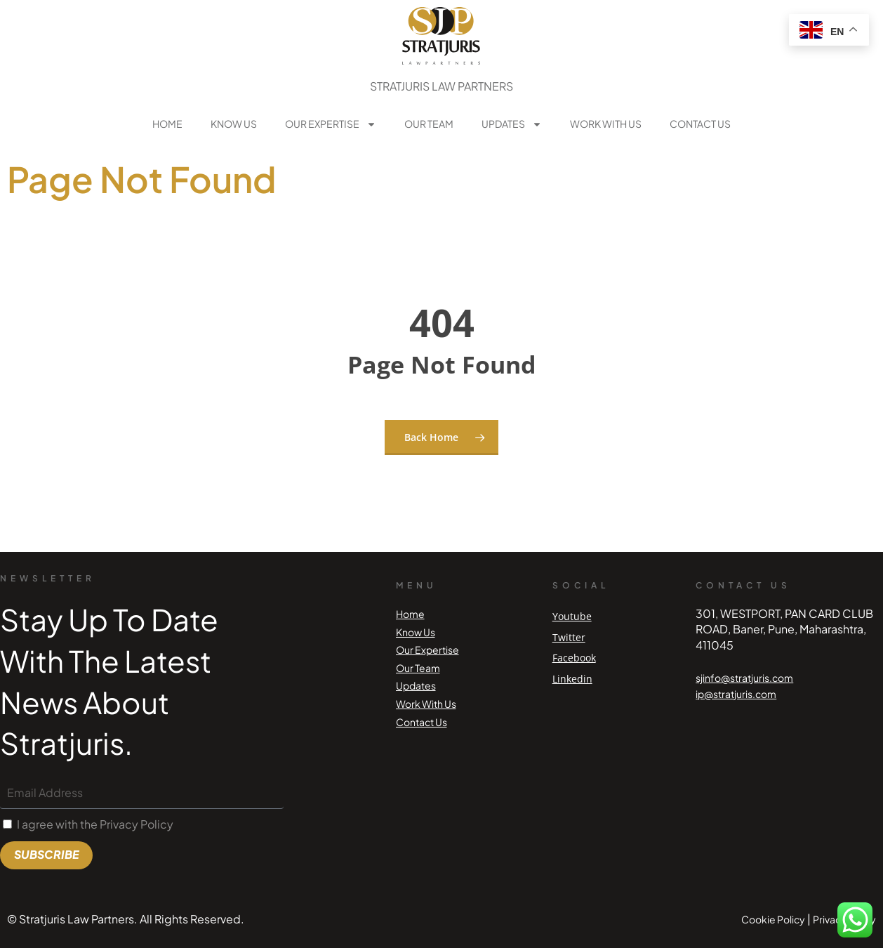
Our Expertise (330, 124)
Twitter (568, 637)
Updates (512, 124)
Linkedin (572, 678)
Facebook (574, 657)
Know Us (234, 123)
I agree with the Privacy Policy (95, 824)
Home (167, 123)
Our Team (428, 123)
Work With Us (606, 123)
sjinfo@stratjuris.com (744, 677)
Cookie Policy (773, 919)
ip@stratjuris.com (736, 693)
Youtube (572, 616)
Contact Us (700, 123)
